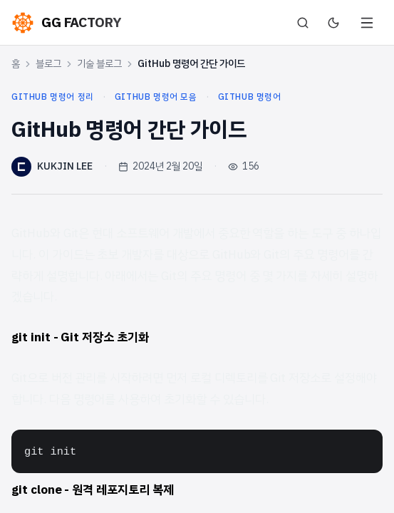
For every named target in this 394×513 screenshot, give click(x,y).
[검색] (303, 23)
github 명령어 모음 (156, 97)
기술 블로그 (99, 64)
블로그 (48, 64)
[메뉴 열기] (367, 22)
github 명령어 (249, 97)
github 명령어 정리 (52, 97)
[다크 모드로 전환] (333, 23)
